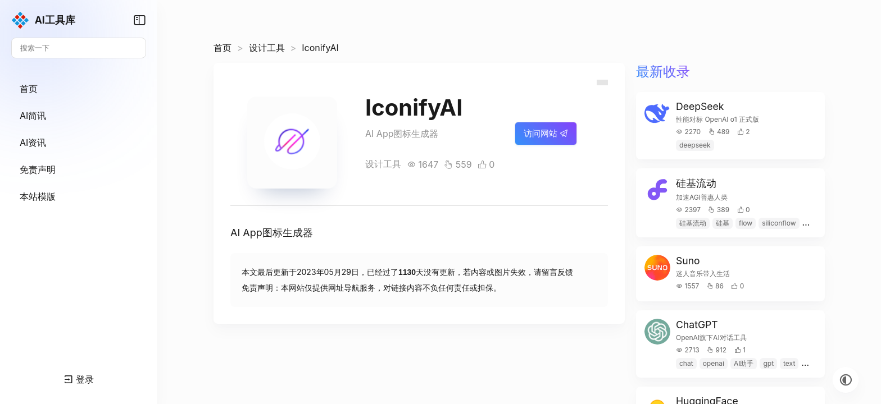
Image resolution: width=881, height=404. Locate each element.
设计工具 (267, 47)
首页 (222, 47)
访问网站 (546, 133)
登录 (79, 379)
